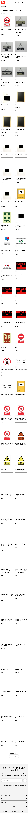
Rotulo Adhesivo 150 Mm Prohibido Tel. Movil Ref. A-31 (7, 371)
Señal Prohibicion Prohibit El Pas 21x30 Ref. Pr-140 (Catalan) (21, 419)
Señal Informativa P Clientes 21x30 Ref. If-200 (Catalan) (20, 494)
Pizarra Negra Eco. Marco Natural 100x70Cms (19, 131)
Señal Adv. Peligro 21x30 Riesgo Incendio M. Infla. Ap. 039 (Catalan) (21, 571)
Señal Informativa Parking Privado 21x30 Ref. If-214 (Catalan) (6, 494)
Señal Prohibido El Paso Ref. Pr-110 (21, 346)
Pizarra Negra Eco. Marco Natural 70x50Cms (5, 131)
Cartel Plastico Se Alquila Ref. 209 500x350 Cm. (21, 716)
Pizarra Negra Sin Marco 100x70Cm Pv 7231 (7, 202)
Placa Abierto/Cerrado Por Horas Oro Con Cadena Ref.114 (20, 31)
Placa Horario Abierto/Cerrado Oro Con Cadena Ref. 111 (20, 81)
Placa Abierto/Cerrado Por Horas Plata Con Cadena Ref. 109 (6, 56)
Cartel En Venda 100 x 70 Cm (21, 323)
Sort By (20, 13)
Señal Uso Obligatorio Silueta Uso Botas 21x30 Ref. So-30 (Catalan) (6, 519)
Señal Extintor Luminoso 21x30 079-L (6, 346)
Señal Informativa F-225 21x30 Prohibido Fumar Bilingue (7, 275)
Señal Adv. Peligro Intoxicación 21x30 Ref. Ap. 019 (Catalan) (6, 571)
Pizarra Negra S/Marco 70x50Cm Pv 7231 (20, 179)
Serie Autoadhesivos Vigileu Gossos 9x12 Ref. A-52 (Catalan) (6, 469)
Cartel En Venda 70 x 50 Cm (20, 299)
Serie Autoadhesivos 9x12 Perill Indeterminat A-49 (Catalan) (20, 469)
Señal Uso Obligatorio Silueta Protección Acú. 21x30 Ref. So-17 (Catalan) (6, 545)
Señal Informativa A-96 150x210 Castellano (6, 249)
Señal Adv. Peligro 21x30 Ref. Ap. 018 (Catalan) (21, 543)
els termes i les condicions (13, 785)
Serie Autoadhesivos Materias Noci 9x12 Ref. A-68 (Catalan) (20, 445)
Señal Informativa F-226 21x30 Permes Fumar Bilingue (21, 250)
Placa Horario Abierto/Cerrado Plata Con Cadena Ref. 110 (6, 81)
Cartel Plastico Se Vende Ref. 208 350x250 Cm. (7, 741)
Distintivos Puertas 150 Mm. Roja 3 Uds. (6, 668)
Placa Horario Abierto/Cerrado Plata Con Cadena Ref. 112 (20, 56)
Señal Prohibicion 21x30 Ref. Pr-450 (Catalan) (20, 595)
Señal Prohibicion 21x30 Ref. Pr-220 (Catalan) (6, 620)
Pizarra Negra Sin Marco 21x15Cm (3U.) (7, 155)
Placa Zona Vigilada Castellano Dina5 (20, 395)
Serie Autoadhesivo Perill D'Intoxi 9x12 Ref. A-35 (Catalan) (7, 644)
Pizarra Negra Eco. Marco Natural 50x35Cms (19, 106)
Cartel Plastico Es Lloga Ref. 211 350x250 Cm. (20, 692)
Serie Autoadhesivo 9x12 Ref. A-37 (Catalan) (21, 620)
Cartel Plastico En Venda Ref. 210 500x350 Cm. (20, 741)
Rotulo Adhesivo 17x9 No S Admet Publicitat (21, 370)
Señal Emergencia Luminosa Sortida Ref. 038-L (20, 644)
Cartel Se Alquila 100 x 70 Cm (7, 323)
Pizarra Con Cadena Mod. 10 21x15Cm (6, 105)
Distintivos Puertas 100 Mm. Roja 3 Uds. (20, 668)
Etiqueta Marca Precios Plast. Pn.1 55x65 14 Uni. (20, 226)
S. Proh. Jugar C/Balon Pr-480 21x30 (6, 30)
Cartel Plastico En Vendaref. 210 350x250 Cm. (6, 716)
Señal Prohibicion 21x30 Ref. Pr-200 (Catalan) (6, 418)
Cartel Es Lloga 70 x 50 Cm (20, 274)
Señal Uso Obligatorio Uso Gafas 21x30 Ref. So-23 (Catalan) (20, 519)
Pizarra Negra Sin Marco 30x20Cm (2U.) (21, 155)
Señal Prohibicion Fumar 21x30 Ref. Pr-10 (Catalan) (7, 445)
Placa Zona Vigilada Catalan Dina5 (20, 202)
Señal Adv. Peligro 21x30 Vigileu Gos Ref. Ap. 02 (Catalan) (7, 596)
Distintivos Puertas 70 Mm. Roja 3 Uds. (6, 692)
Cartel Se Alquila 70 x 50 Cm (7, 299)
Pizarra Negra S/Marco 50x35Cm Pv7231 (6, 179)
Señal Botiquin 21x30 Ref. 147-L (7, 226)
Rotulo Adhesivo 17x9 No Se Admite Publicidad (7, 395)
